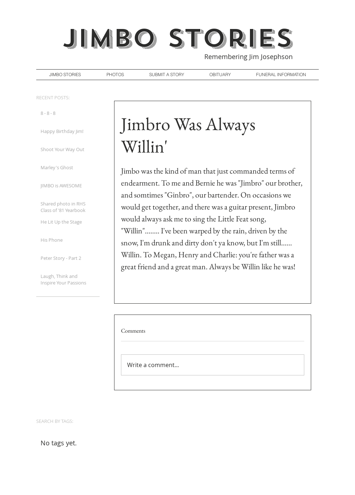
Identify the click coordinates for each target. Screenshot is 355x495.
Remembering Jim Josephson (248, 56)
